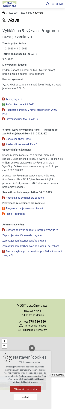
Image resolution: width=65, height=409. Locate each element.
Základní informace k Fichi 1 (22, 144)
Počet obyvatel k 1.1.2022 (20, 104)
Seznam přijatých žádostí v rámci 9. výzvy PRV (32, 229)
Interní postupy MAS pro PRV (22, 119)
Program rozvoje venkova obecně (24, 208)
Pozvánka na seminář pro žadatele (25, 197)
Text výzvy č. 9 (14, 99)
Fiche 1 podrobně (15, 213)
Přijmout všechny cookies (32, 389)
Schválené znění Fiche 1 (19, 138)
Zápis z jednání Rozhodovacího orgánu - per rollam (30, 246)
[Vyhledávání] (47, 4)
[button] (4, 341)
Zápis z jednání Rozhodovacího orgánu (24, 240)
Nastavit (32, 397)
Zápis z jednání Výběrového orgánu (22, 235)
